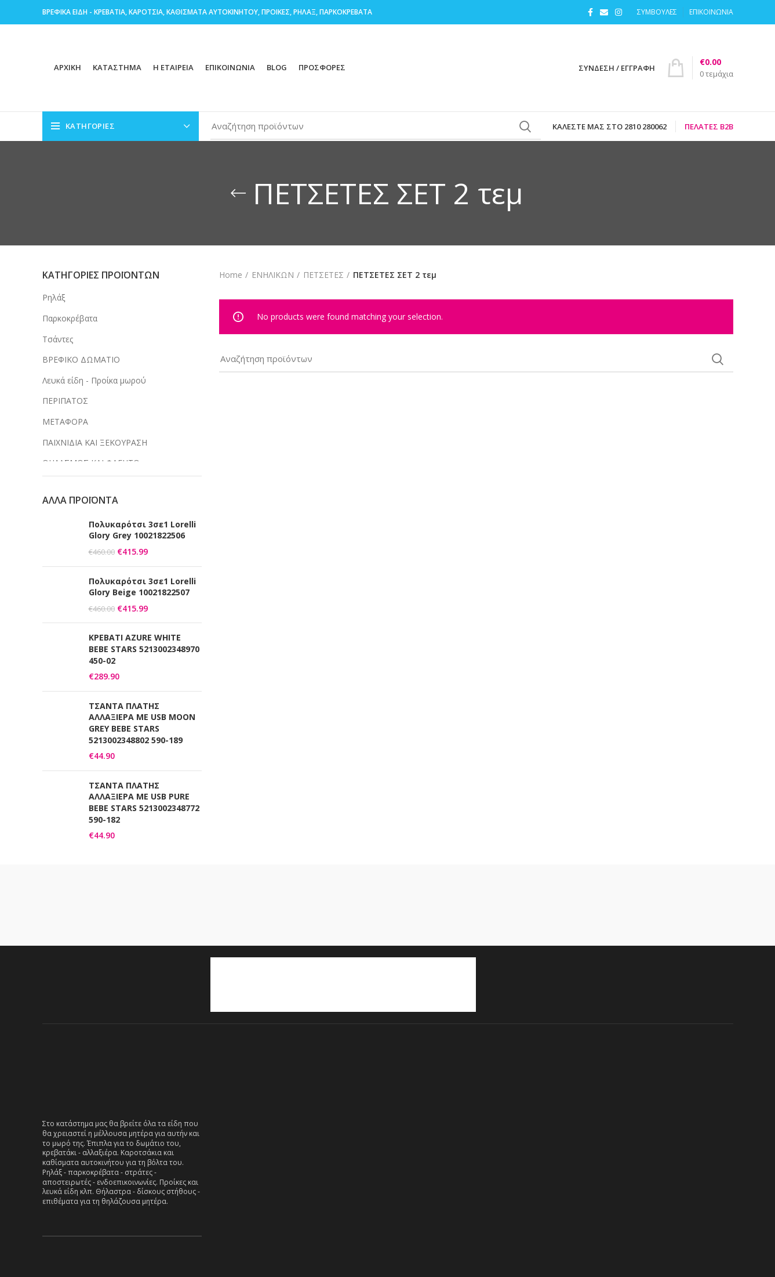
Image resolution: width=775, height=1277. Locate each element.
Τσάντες (57, 339)
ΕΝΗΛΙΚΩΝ (273, 274)
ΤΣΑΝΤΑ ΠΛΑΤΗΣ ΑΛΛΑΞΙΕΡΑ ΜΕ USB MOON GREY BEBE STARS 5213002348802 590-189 (142, 723)
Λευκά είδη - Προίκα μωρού (94, 380)
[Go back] (238, 193)
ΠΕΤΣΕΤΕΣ (323, 274)
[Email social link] (604, 12)
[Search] (375, 126)
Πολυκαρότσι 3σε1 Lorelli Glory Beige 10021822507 (142, 587)
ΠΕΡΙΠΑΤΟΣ (65, 400)
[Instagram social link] (618, 12)
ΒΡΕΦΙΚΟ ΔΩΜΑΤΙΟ (81, 359)
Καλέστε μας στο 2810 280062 (609, 126)
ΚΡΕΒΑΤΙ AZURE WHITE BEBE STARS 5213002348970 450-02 (144, 648)
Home (230, 274)
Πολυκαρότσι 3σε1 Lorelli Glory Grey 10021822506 (142, 530)
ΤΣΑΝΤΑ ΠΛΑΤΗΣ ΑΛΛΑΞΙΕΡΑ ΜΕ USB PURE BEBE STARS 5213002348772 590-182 (144, 802)
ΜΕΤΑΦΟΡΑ (65, 421)
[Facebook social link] (590, 12)
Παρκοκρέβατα (69, 318)
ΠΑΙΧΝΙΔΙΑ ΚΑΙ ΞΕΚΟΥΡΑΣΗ (94, 442)
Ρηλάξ (54, 297)
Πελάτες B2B (709, 126)
